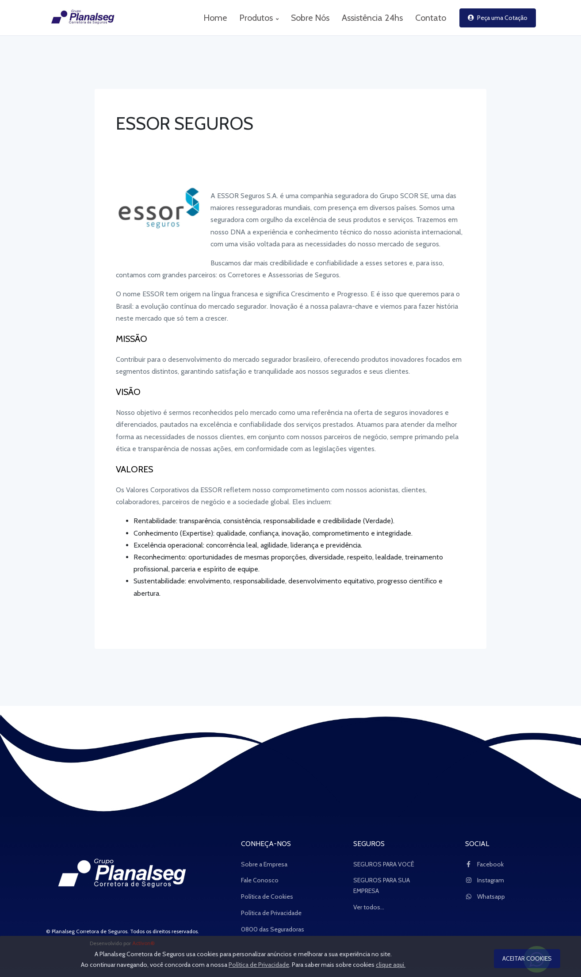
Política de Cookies (267, 896)
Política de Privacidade (271, 913)
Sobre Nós (310, 17)
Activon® (143, 943)
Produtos (259, 17)
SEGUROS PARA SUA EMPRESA (381, 885)
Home (215, 17)
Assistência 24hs (372, 17)
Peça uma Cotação (497, 18)
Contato (430, 17)
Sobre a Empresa (264, 864)
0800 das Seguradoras (272, 929)
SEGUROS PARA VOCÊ (383, 864)
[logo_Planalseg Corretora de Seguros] (78, 17)
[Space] (122, 875)
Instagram (484, 880)
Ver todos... (368, 907)
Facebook (484, 864)
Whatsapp (485, 896)
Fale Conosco (260, 880)
